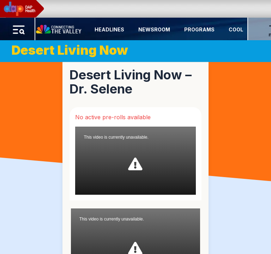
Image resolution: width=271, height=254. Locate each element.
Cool (236, 29)
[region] (135, 127)
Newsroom (154, 29)
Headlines (109, 29)
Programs (199, 29)
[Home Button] (59, 27)
